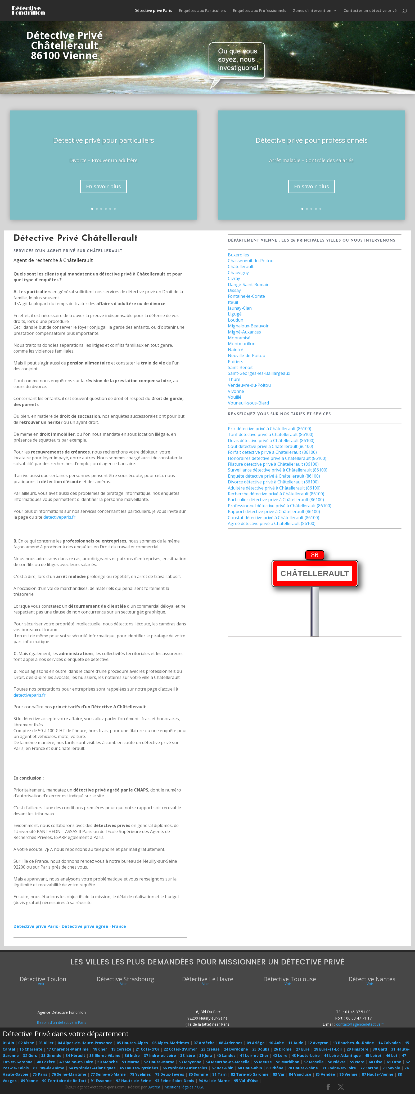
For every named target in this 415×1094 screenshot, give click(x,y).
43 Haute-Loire (306, 1055)
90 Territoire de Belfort (64, 1080)
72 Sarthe (369, 1067)
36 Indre (132, 1055)
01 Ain (8, 1042)
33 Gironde (51, 1055)
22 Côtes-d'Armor (180, 1049)
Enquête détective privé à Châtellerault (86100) (274, 476)
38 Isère (187, 1055)
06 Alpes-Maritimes (170, 1042)
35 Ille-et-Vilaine (104, 1055)
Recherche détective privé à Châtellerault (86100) (276, 494)
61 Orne (394, 1061)
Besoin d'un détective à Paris (61, 1022)
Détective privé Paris (153, 11)
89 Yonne (29, 1080)
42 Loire (280, 1055)
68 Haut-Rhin (250, 1067)
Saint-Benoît (240, 367)
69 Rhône (274, 1067)
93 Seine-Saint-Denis (174, 1080)
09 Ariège (256, 1042)
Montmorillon (241, 343)
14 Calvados (389, 1042)
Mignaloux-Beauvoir (248, 326)
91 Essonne (101, 1080)
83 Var (279, 1074)
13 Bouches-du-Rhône (353, 1042)
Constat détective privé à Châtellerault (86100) (273, 518)
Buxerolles (238, 255)
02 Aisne (26, 1042)
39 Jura (205, 1055)
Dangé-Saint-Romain (248, 284)
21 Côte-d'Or (147, 1049)
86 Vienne (348, 1074)
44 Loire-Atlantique (342, 1055)
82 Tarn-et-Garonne (250, 1074)
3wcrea (154, 1086)
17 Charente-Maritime (68, 1049)
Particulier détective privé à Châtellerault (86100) (276, 499)
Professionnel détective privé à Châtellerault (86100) (279, 506)
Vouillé (234, 397)
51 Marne (130, 1061)
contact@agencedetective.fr (360, 1024)
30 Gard (380, 1049)
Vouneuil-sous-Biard (248, 403)
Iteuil (233, 302)
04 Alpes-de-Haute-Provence (85, 1042)
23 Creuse (210, 1049)
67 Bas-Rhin (222, 1067)
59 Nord (357, 1061)
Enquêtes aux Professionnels (259, 11)
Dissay (234, 290)
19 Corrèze (121, 1049)
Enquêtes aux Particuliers (202, 11)
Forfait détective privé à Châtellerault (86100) (272, 452)
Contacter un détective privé (370, 11)
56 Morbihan (287, 1061)
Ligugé (235, 314)
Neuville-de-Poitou (246, 355)
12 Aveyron (318, 1042)
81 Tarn (219, 1074)
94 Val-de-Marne (214, 1080)
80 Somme (198, 1074)
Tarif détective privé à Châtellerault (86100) (270, 434)
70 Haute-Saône (303, 1067)
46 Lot (392, 1055)
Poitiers (235, 361)
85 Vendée (325, 1074)
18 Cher (100, 1049)
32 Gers (30, 1055)
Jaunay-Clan (240, 308)
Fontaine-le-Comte (246, 296)
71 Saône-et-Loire (339, 1067)
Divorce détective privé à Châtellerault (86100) (273, 482)
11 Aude (295, 1042)
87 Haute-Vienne (377, 1074)
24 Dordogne (236, 1049)
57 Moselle (314, 1061)
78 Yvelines (140, 1074)
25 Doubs (260, 1049)
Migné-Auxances (244, 332)
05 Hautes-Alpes (132, 1042)
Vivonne (236, 391)
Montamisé (239, 338)
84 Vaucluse (300, 1074)
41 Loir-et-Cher (254, 1055)
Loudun (235, 320)
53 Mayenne (190, 1061)
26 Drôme (283, 1049)
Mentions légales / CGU (184, 1086)
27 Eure (303, 1049)
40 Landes (226, 1055)
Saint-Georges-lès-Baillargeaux (259, 373)
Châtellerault (241, 266)
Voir (41, 983)
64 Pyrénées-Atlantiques (92, 1067)
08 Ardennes (230, 1042)
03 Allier (45, 1042)
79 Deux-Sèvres (169, 1074)
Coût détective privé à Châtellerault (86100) (270, 446)
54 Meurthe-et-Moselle (228, 1061)
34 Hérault (75, 1055)
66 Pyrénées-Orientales (185, 1067)
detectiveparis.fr (59, 517)
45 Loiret (373, 1055)
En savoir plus (103, 188)
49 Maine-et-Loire (76, 1061)
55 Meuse (263, 1061)
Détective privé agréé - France (94, 926)
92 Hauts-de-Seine (133, 1080)
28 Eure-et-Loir (328, 1049)
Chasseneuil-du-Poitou (250, 261)
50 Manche (107, 1061)
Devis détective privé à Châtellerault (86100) (271, 440)
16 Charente (30, 1049)
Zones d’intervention (312, 11)
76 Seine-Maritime (69, 1074)
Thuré (234, 379)
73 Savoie (391, 1067)
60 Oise (375, 1061)
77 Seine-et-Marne (108, 1074)
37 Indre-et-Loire (160, 1055)
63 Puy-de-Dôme (48, 1067)
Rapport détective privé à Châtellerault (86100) (274, 511)
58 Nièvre (337, 1061)
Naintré (235, 350)
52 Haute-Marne (159, 1061)
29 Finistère (357, 1049)
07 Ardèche (204, 1042)
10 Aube (276, 1042)
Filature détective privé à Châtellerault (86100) (273, 464)
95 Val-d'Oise (246, 1080)
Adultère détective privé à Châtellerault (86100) (274, 488)
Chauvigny (238, 272)
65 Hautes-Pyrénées (139, 1067)
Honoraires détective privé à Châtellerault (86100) (277, 458)
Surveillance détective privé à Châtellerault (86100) (277, 470)
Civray (234, 278)
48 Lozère (46, 1061)
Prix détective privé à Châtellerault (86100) (269, 429)
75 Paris (40, 1074)
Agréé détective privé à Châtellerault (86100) (271, 523)
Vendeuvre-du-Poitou (249, 385)
